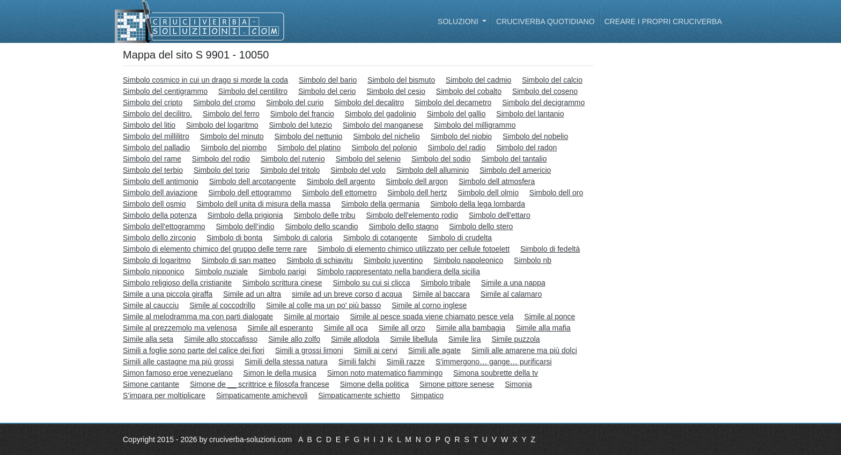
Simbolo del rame (152, 159)
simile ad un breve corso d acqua (347, 294)
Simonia (518, 384)
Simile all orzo (402, 328)
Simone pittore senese (456, 384)
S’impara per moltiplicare (164, 395)
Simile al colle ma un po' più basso (323, 305)
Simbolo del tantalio (514, 159)
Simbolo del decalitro (369, 102)
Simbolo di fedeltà (550, 249)
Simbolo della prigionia (245, 215)
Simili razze (406, 361)
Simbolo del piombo (234, 147)
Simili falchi (357, 361)
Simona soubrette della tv (495, 373)
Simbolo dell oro (556, 192)
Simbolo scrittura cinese (282, 282)
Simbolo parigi (282, 271)
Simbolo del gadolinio (380, 113)
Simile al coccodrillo (222, 305)
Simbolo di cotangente (380, 237)
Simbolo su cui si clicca (371, 282)
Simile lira (464, 339)
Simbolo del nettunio (309, 136)
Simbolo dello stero (481, 226)
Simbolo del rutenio (293, 159)
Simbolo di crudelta (460, 237)
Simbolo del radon (526, 147)
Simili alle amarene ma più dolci (524, 350)
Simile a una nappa (513, 282)
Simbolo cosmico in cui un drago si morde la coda (205, 80)
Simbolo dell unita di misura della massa (263, 204)
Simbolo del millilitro (156, 136)
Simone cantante (151, 384)
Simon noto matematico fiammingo (385, 373)
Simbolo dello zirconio (159, 237)
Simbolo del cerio (327, 91)
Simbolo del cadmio (478, 80)
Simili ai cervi (375, 350)
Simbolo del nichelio (386, 136)
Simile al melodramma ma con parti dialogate (198, 316)
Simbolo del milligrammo (475, 125)
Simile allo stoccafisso (220, 339)
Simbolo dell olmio (488, 192)
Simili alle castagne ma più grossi (178, 361)
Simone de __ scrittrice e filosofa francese (259, 384)
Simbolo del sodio (441, 159)
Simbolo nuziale (221, 271)
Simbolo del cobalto (468, 91)
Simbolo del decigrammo (543, 102)
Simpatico (427, 395)
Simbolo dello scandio (321, 226)
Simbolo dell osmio (154, 204)
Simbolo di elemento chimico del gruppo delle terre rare (215, 249)
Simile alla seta (148, 339)
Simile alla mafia (543, 328)
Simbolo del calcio (552, 80)
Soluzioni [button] (459, 21)
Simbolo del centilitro (252, 91)
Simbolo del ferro (231, 113)
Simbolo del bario (328, 80)
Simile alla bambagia (470, 328)
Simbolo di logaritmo (157, 260)
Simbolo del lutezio (300, 125)
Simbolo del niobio (461, 136)
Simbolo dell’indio (245, 226)
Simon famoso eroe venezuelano (178, 373)
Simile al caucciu (151, 305)
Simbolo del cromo (224, 102)
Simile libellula (414, 339)
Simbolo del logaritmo (222, 125)
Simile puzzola (515, 339)
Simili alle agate (434, 350)
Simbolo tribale (445, 282)
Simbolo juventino (393, 260)
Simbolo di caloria (303, 237)
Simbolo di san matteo (239, 260)
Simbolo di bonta (234, 237)
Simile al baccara (441, 294)
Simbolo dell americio (515, 170)
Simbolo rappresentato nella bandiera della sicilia (398, 271)
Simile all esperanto (280, 328)
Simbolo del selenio (368, 159)
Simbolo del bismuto (401, 80)
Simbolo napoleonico (468, 260)
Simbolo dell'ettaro (499, 215)
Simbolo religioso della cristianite (177, 282)
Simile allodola (355, 339)
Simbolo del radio (456, 147)
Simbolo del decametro (453, 102)
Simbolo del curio (294, 102)
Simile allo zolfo (294, 339)
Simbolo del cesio (395, 91)
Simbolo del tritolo (290, 170)
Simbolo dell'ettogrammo (164, 226)
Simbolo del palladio (156, 147)
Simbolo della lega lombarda (477, 204)
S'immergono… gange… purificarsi (494, 361)
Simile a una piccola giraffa (167, 294)
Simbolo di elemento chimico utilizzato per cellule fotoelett (414, 249)
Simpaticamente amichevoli (261, 395)
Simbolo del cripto (152, 102)
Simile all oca (345, 328)
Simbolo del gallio (456, 113)
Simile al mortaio (311, 316)
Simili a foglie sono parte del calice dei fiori (193, 350)
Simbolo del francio (302, 113)
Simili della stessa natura (286, 361)
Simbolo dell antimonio (160, 181)
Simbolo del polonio (384, 147)
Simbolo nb (532, 260)
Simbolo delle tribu (324, 215)
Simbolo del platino (309, 147)
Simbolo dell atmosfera (497, 181)
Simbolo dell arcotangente (252, 181)
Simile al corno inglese (429, 305)
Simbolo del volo (358, 170)
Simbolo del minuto (232, 136)
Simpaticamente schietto (359, 395)
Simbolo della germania (380, 204)
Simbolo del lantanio (530, 113)
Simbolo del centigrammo (165, 91)
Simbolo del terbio (153, 170)
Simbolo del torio (221, 170)
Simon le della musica (280, 373)
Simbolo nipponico (153, 271)
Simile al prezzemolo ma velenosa (180, 328)
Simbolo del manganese (383, 125)
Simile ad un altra (252, 294)
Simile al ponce (549, 316)
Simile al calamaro (511, 294)
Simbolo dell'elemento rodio (412, 215)
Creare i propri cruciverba (663, 21)
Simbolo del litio (149, 125)
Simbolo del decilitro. (157, 113)
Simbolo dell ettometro (339, 192)
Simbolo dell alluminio (432, 170)
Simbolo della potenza (160, 215)
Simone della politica (374, 384)
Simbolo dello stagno (403, 226)
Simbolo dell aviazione (160, 192)
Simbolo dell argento (341, 181)
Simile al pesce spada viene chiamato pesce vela (431, 316)
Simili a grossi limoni (309, 350)
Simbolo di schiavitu (319, 260)
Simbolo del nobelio (535, 136)
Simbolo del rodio (221, 159)
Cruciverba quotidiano (545, 21)
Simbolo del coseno (545, 91)
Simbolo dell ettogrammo (249, 192)
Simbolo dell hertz (417, 192)
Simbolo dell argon (417, 181)
